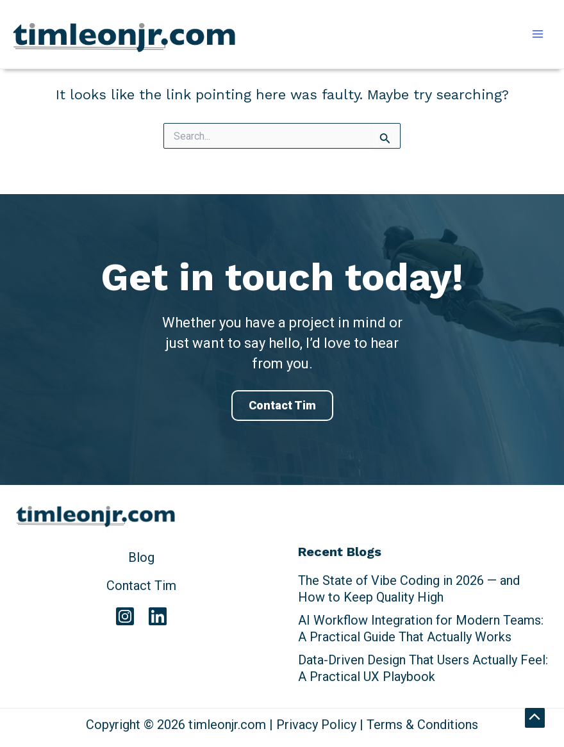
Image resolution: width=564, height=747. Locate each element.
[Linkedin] (157, 616)
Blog (141, 557)
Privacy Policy (316, 724)
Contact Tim (282, 405)
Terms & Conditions (422, 724)
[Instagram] (125, 616)
